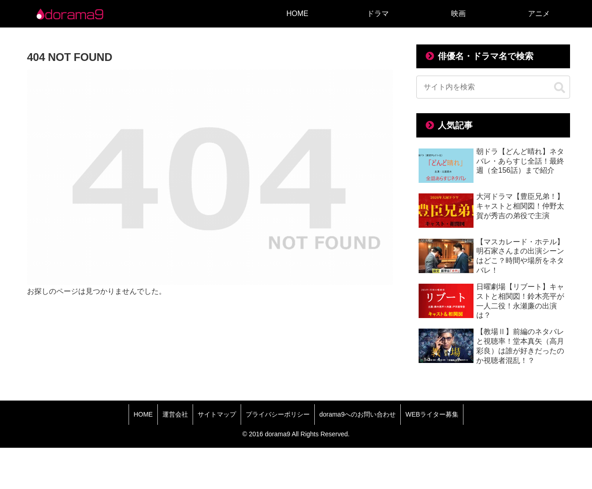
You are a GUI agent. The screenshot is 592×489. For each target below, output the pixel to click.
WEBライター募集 (431, 414)
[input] (493, 87)
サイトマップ (217, 414)
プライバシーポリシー (278, 414)
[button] (559, 88)
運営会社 (175, 414)
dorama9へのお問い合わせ (357, 414)
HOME (143, 414)
